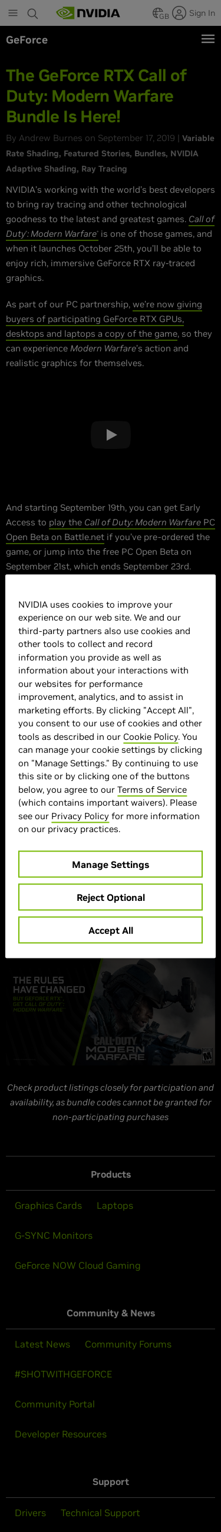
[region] (110, 766)
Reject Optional (111, 897)
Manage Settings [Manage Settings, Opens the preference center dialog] (110, 864)
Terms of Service (152, 789)
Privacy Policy (80, 815)
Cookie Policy (150, 736)
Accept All (110, 930)
